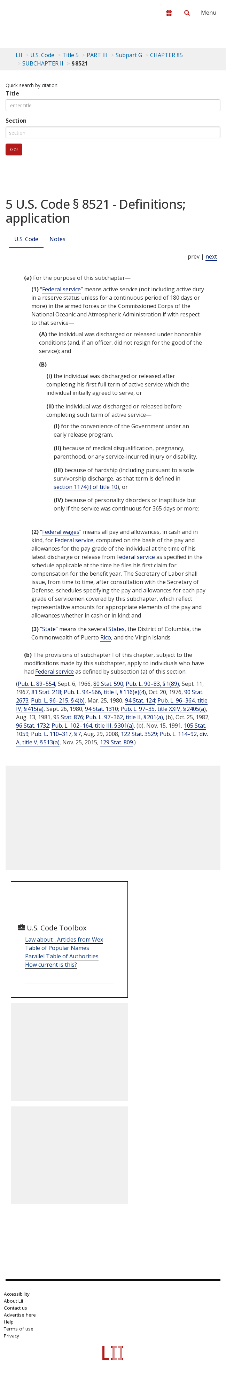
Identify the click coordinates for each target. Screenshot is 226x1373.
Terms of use (18, 1329)
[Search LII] (187, 13)
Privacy (11, 1336)
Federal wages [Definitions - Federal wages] (60, 532)
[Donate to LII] (169, 13)
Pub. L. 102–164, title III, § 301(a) (93, 725)
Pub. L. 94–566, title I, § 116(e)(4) (105, 692)
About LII (13, 1301)
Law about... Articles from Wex (64, 939)
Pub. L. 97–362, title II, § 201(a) (124, 717)
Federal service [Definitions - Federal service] (61, 289)
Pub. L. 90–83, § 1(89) (152, 684)
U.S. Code (26, 239)
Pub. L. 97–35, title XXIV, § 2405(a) (163, 709)
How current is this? (51, 964)
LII (19, 55)
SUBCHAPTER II (42, 63)
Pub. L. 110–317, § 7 (56, 734)
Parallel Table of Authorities (62, 956)
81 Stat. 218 (46, 692)
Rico (105, 637)
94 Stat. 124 (140, 700)
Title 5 (70, 55)
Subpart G (129, 55)
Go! (14, 149)
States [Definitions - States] (116, 629)
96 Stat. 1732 (32, 725)
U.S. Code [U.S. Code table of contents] (42, 55)
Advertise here (20, 1315)
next (211, 256)
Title (12, 93)
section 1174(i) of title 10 (85, 487)
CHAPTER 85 (166, 55)
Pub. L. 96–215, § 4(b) (58, 700)
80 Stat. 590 (108, 684)
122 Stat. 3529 (139, 734)
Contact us (15, 1308)
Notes (57, 239)
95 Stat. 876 (68, 717)
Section (16, 120)
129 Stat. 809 (116, 742)
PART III (97, 55)
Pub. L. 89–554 (36, 684)
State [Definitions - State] (49, 629)
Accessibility (17, 1294)
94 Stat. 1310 (101, 709)
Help (9, 1322)
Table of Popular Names (57, 948)
